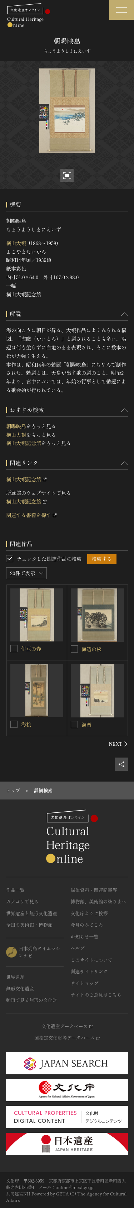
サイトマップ (85, 983)
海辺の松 (91, 649)
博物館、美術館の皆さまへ (98, 901)
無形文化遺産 (20, 988)
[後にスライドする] (118, 743)
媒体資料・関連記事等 (94, 890)
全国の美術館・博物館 (29, 924)
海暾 (86, 724)
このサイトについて (92, 959)
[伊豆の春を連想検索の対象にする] (14, 648)
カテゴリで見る (22, 901)
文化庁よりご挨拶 (89, 913)
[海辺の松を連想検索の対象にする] (74, 649)
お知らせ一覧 (85, 936)
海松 (26, 724)
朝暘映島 (16, 426)
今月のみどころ (87, 924)
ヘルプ (78, 948)
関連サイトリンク (89, 971)
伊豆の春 (31, 648)
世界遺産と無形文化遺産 (31, 913)
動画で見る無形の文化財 (31, 1000)
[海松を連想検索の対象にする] (14, 724)
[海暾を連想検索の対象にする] (74, 724)
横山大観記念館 (23, 443)
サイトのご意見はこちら (96, 994)
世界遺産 (15, 976)
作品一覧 (15, 890)
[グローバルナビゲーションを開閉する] (121, 10)
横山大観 (16, 243)
